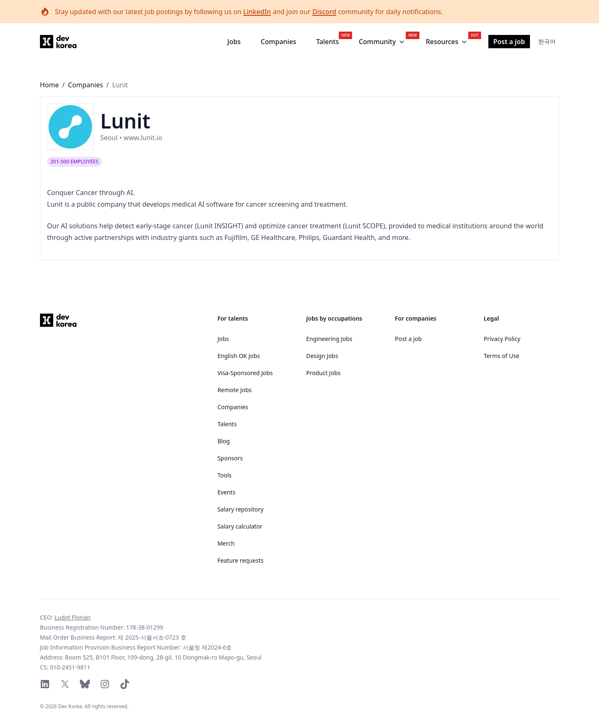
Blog (224, 441)
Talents (327, 41)
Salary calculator (240, 526)
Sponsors (230, 458)
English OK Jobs (239, 356)
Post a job (509, 41)
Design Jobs (322, 356)
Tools (225, 475)
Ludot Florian (72, 617)
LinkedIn (257, 11)
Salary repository (241, 509)
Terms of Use (502, 356)
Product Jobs (323, 373)
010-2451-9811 (70, 667)
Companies (278, 41)
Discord (324, 11)
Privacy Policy (502, 339)
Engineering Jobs (329, 339)
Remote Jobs (235, 390)
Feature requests (241, 560)
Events (226, 492)
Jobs (234, 41)
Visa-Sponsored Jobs (245, 373)
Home (49, 84)
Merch (226, 543)
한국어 (547, 41)
